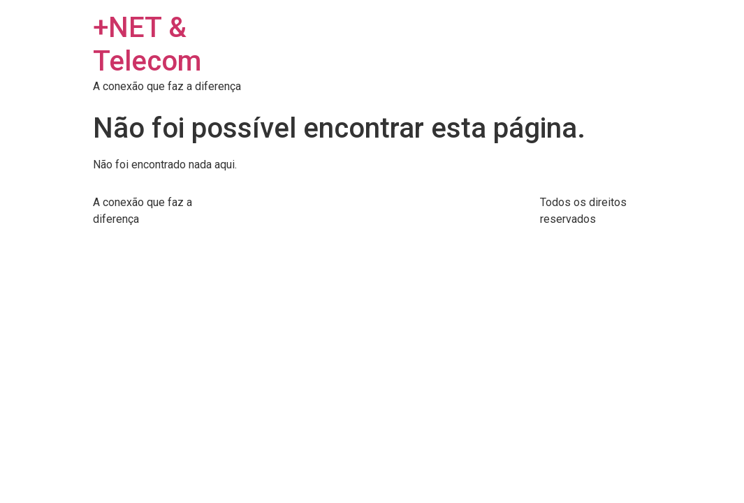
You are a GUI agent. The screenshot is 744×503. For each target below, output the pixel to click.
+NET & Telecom (147, 44)
